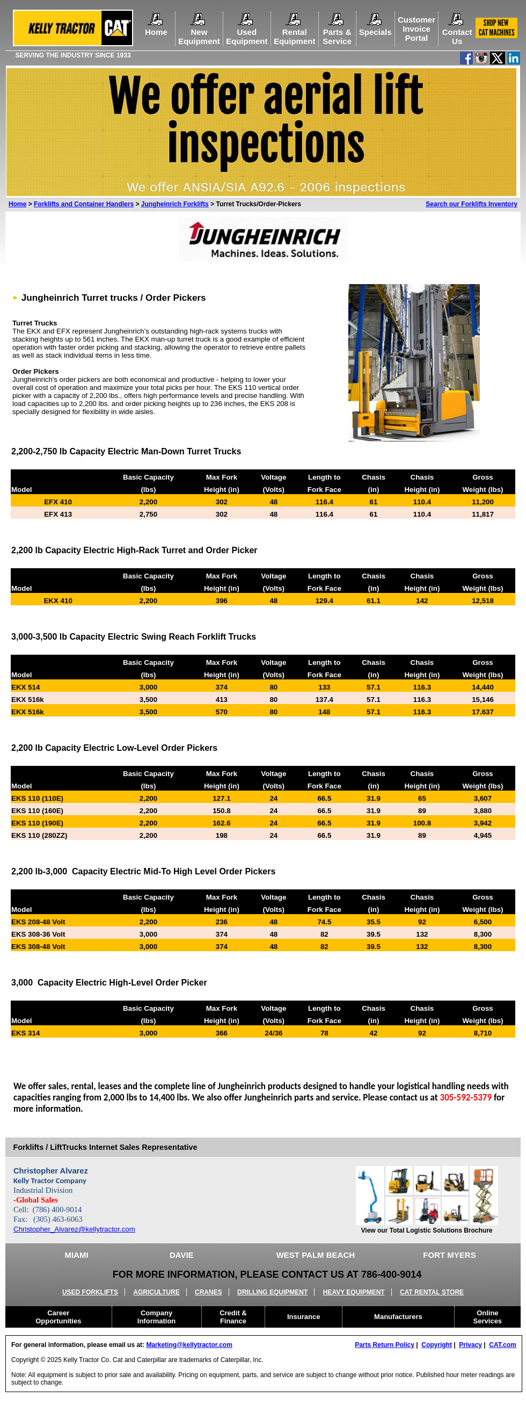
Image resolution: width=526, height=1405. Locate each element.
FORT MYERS (449, 1254)
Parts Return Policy (384, 1345)
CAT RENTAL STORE (432, 1292)
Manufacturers (398, 1317)
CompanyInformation (156, 1317)
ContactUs (457, 32)
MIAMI (76, 1254)
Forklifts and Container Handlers (84, 204)
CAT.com (502, 1345)
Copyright (436, 1345)
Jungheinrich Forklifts (175, 204)
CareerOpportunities (58, 1317)
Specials (375, 32)
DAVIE (182, 1254)
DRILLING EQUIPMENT (272, 1292)
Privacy (470, 1345)
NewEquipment (199, 32)
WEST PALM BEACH (315, 1254)
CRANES (208, 1292)
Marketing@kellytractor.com (189, 1345)
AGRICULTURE (156, 1292)
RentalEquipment (295, 32)
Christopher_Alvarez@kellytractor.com (74, 1229)
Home (156, 27)
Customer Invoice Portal (416, 28)
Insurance (303, 1317)
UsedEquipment (247, 32)
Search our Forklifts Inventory (471, 204)
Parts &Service (337, 32)
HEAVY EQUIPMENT (354, 1292)
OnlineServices (487, 1317)
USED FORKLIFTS (90, 1292)
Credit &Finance (233, 1317)
